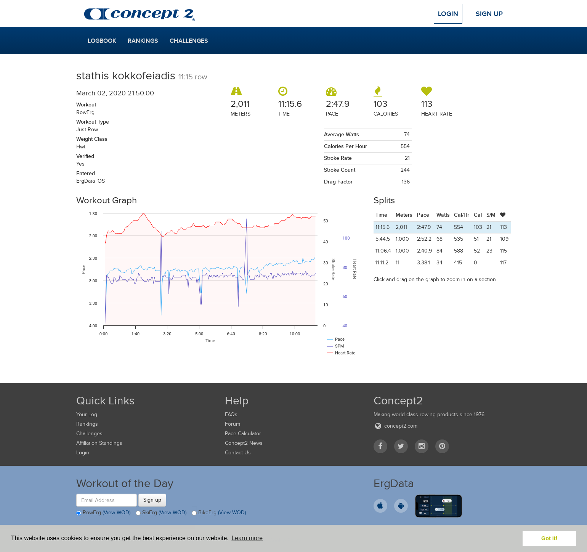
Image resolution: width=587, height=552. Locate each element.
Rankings (143, 40)
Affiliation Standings (99, 443)
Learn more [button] (247, 538)
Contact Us (238, 452)
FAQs (231, 414)
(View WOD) (116, 513)
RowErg (103, 513)
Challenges (189, 40)
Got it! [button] (549, 538)
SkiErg (161, 513)
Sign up (152, 500)
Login (448, 14)
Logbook (102, 40)
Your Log (86, 414)
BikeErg (219, 513)
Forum (232, 424)
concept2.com (395, 426)
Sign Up (489, 14)
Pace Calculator (243, 433)
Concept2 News (244, 443)
